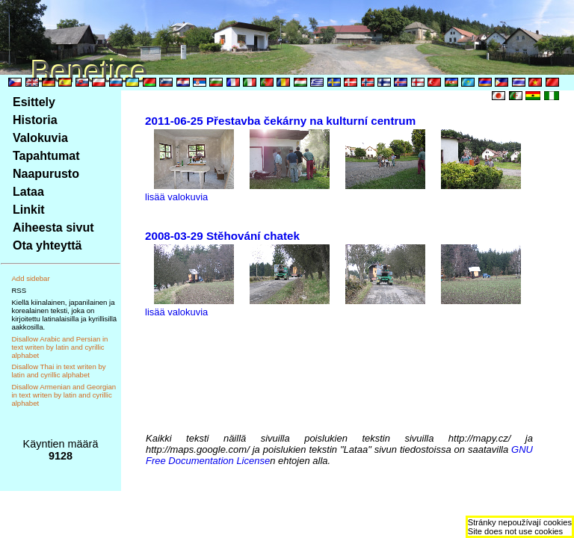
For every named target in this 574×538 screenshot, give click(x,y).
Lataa (28, 191)
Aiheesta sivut (53, 227)
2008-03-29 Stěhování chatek (222, 235)
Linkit (29, 209)
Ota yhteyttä (47, 245)
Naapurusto (46, 173)
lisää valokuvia (176, 196)
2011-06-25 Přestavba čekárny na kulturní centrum (280, 120)
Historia (35, 120)
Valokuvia (40, 138)
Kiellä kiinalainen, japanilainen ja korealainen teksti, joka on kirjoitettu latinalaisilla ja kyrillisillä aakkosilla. (64, 314)
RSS (18, 290)
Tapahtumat (46, 155)
